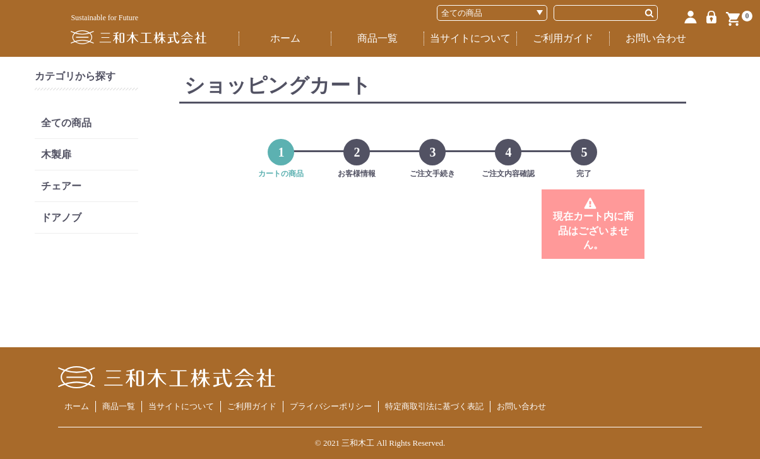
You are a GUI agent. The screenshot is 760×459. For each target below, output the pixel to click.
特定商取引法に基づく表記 (434, 406)
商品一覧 (377, 38)
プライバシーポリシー (331, 406)
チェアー (61, 186)
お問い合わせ (656, 38)
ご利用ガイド (563, 38)
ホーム (285, 38)
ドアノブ (61, 217)
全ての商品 (66, 122)
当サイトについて (470, 38)
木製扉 (56, 154)
